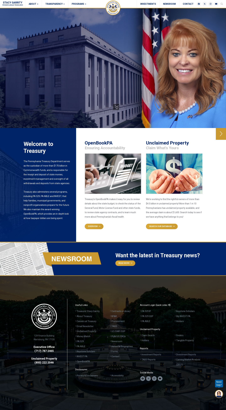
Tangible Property (185, 340)
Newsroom (169, 4)
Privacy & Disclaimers (87, 375)
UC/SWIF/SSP (118, 331)
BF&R (114, 316)
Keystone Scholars (86, 351)
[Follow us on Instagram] (154, 378)
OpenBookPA (83, 361)
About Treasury (84, 316)
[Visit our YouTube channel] (160, 378)
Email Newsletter (85, 326)
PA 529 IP (146, 311)
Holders (180, 321)
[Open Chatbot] (219, 394)
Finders (179, 335)
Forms (114, 351)
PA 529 (80, 341)
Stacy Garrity (12, 3)
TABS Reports (149, 359)
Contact (188, 4)
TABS (114, 326)
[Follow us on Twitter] (148, 378)
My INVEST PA (183, 316)
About (33, 4)
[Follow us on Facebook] (142, 378)
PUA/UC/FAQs (118, 336)
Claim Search (148, 335)
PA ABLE (81, 346)
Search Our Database (162, 226)
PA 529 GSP (147, 316)
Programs (79, 4)
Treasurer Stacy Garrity (88, 311)
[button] (221, 134)
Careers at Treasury (86, 321)
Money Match (83, 336)
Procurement (118, 321)
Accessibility (117, 375)
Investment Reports (151, 354)
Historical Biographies (122, 346)
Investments (148, 4)
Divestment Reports (186, 354)
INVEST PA (82, 356)
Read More (125, 263)
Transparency (55, 4)
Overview (94, 226)
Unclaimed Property (86, 331)
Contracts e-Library (120, 311)
